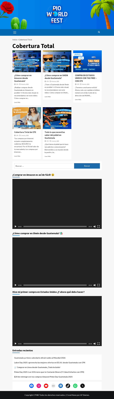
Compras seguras (20, 126)
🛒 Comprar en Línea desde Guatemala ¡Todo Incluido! (37, 367)
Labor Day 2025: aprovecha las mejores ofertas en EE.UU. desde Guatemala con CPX (49, 362)
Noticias (32, 66)
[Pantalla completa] (98, 226)
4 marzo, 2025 (25, 84)
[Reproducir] (15, 226)
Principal (18, 69)
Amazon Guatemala (28, 61)
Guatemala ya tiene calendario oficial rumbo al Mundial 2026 (39, 358)
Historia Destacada (21, 66)
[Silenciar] (94, 226)
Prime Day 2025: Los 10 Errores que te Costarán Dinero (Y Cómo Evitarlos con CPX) (49, 372)
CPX (17, 84)
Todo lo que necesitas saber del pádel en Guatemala (55, 135)
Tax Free (92, 69)
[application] (57, 204)
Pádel (47, 126)
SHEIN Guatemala (57, 69)
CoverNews (72, 395)
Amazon (17, 61)
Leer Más (17, 102)
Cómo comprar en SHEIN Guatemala (53, 63)
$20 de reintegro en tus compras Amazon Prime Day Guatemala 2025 (43, 377)
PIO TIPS (31, 126)
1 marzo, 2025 (25, 135)
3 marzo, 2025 (85, 84)
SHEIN (47, 69)
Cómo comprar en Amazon (23, 64)
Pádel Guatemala (56, 126)
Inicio (14, 39)
